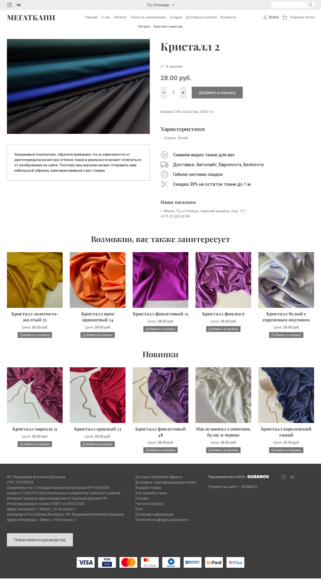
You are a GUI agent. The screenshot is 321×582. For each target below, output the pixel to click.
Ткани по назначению (148, 19)
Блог (139, 513)
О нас (105, 19)
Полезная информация (154, 518)
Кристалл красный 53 (97, 432)
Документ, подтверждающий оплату (166, 486)
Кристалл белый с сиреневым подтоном (286, 320)
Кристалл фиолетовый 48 (160, 435)
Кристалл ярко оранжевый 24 (97, 320)
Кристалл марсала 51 (34, 432)
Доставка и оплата (201, 19)
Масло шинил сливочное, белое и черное (223, 435)
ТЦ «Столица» (158, 5)
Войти (274, 19)
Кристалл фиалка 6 (223, 317)
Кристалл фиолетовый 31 (160, 317)
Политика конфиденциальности (162, 523)
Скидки (176, 19)
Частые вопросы (149, 507)
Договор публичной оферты (158, 480)
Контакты (228, 19)
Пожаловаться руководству (40, 543)
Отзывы (142, 502)
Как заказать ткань (151, 496)
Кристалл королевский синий (286, 435)
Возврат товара (148, 491)
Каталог (120, 19)
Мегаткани (31, 19)
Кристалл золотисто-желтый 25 (34, 320)
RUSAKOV (249, 490)
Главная (91, 19)
